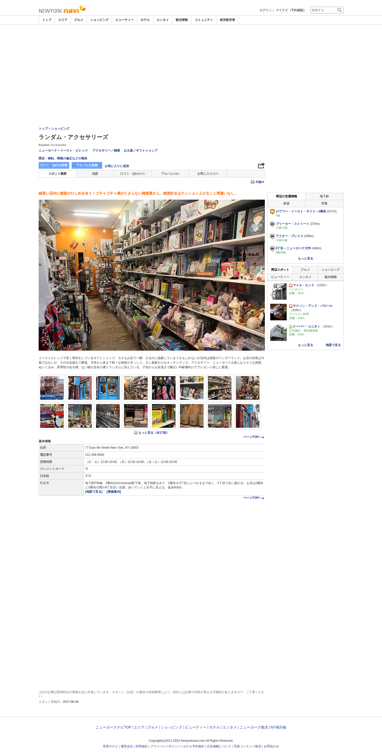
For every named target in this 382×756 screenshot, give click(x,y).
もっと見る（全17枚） (153, 432)
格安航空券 (227, 20)
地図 (95, 173)
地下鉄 (324, 196)
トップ (46, 20)
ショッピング (99, 20)
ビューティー (124, 20)
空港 (324, 203)
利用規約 (141, 746)
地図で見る (333, 345)
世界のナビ (110, 746)
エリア (62, 20)
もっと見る (305, 258)
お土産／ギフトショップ (140, 150)
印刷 (260, 182)
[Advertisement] (191, 63)
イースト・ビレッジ (74, 150)
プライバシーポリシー (165, 746)
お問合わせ (271, 746)
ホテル (145, 20)
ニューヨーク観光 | (255, 727)
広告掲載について (219, 746)
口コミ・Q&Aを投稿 (53, 165)
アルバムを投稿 (87, 165)
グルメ (78, 20)
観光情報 (182, 20)
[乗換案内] (114, 491)
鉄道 (286, 203)
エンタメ (163, 20)
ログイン (265, 10)
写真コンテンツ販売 (247, 746)
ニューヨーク (48, 150)
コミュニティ (204, 20)
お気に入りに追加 (117, 166)
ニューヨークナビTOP (113, 727)
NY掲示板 (278, 727)
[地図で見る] (94, 491)
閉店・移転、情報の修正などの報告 (63, 158)
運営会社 (127, 746)
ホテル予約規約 (193, 746)
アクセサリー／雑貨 (106, 150)
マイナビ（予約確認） (291, 10)
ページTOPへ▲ (254, 437)
